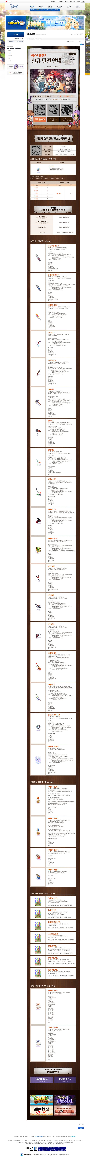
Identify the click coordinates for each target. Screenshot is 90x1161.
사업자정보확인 (50, 1142)
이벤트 (47, 10)
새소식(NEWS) (32, 7)
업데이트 (37, 10)
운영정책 (63, 1136)
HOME (72, 34)
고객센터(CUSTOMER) (77, 7)
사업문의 (74, 1136)
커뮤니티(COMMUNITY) (50, 7)
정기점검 (68, 1136)
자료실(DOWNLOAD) (69, 7)
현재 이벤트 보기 (36, 28)
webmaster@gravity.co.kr (26, 1142)
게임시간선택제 (56, 1136)
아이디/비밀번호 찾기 (18, 38)
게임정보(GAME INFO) (40, 7)
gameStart (16, 21)
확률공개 (57, 10)
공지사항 (32, 10)
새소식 (76, 34)
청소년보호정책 (47, 1136)
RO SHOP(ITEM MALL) (60, 7)
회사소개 (16, 1136)
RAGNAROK (14, 6)
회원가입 (10, 38)
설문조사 (51, 10)
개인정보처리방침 (39, 1136)
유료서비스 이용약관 (29, 1136)
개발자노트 (42, 10)
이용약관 (21, 1136)
